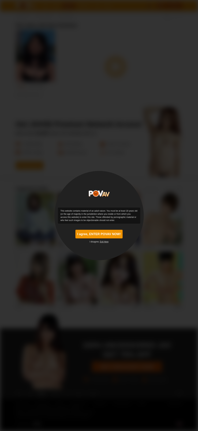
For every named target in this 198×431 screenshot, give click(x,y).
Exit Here (104, 242)
